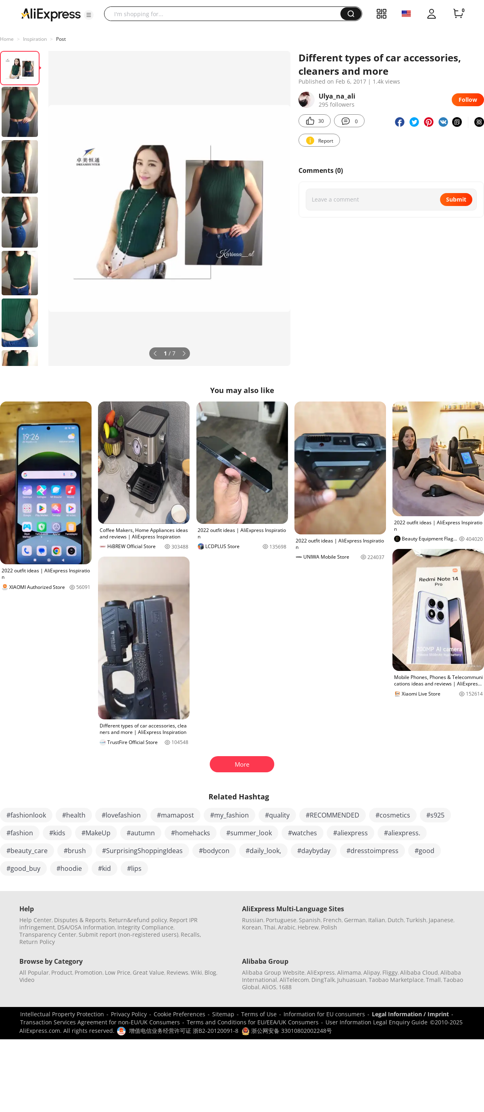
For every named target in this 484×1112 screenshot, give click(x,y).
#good (424, 850)
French (332, 920)
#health (74, 815)
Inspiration (35, 39)
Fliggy (390, 972)
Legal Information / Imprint (410, 1014)
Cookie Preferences (179, 1014)
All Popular (34, 972)
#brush (75, 850)
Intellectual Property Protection (62, 1014)
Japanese (441, 920)
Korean (251, 927)
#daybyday (313, 850)
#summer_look (249, 832)
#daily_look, (263, 850)
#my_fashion (229, 815)
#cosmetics (393, 815)
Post (61, 39)
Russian (252, 920)
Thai (269, 927)
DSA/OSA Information (86, 927)
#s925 (435, 815)
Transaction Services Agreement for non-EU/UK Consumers (100, 1022)
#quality (277, 815)
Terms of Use (259, 1014)
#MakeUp (96, 832)
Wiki (196, 972)
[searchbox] (225, 14)
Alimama (349, 972)
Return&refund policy (137, 920)
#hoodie (69, 868)
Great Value (148, 972)
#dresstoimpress (372, 850)
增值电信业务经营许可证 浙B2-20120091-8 (183, 1030)
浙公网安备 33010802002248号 (287, 1030)
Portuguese (281, 920)
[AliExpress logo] (50, 14)
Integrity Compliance (145, 927)
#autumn (141, 832)
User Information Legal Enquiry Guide (376, 1022)
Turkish (416, 920)
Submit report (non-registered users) (128, 934)
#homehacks (190, 832)
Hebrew (308, 927)
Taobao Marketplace (396, 980)
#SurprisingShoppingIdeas (142, 850)
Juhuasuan (351, 980)
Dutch (396, 920)
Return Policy (37, 942)
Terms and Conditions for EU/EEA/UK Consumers (253, 1022)
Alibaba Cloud (419, 972)
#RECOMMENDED (332, 815)
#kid (104, 868)
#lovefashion (121, 815)
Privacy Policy (129, 1014)
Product (61, 972)
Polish (329, 927)
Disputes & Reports (80, 920)
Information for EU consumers (324, 1014)
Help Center (35, 920)
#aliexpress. (402, 832)
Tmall (433, 980)
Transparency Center (47, 934)
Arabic (286, 927)
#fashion (19, 832)
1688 (285, 987)
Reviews (177, 972)
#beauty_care (27, 850)
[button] (89, 15)
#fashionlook (26, 815)
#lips (134, 868)
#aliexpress (350, 832)
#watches (302, 832)
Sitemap (223, 1014)
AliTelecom (294, 980)
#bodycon (214, 850)
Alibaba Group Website (273, 972)
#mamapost (175, 815)
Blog (210, 972)
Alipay (371, 972)
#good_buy (23, 868)
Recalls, (191, 934)
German (355, 920)
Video (26, 980)
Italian (376, 920)
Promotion (88, 972)
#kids (57, 832)
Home (7, 39)
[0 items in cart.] (458, 13)
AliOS (269, 987)
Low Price (117, 972)
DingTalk (323, 980)
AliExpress (321, 972)
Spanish (310, 920)
